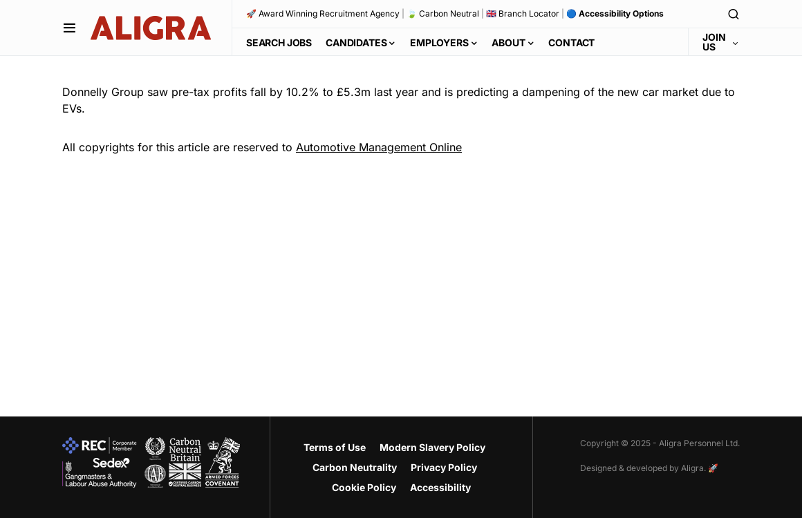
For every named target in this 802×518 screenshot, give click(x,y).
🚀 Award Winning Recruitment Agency (323, 13)
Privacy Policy (444, 467)
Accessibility (440, 487)
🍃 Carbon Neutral (443, 13)
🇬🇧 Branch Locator (522, 13)
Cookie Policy (364, 487)
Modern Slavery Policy (432, 447)
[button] (69, 27)
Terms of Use (335, 447)
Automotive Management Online (379, 147)
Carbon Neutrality (355, 467)
